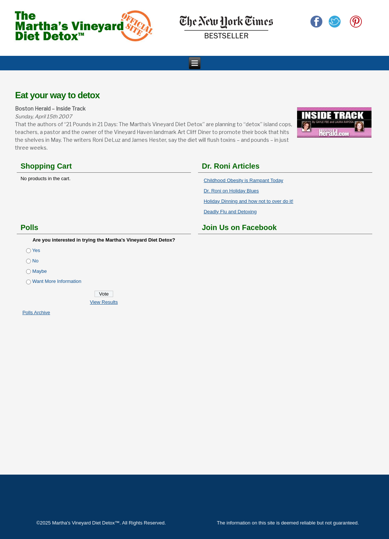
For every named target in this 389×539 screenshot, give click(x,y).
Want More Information (57, 281)
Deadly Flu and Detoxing (230, 211)
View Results (104, 302)
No (35, 261)
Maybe (39, 271)
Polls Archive (36, 312)
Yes (36, 250)
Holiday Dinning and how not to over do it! (248, 201)
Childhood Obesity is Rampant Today (243, 180)
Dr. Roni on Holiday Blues (231, 191)
